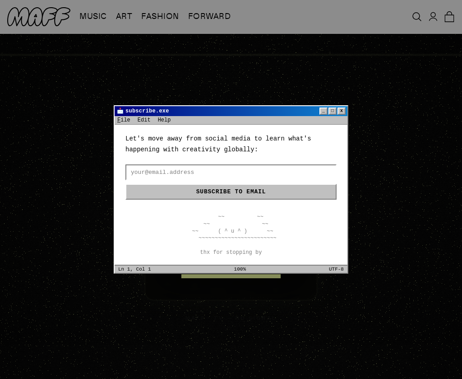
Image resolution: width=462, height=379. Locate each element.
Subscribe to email (231, 191)
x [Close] (341, 110)
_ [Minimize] (323, 110)
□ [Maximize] (332, 110)
